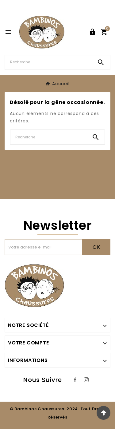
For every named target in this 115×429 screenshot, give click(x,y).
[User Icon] (92, 32)
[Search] (101, 62)
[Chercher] (48, 62)
